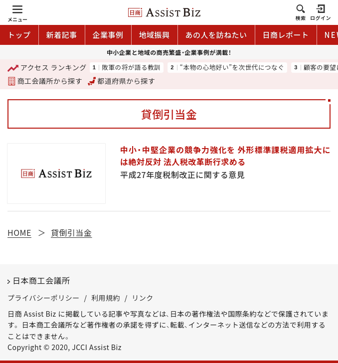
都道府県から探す (122, 81)
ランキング (47, 68)
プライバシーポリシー (43, 298)
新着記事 (61, 34)
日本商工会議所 (41, 280)
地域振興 (154, 34)
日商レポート (286, 34)
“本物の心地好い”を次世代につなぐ (232, 67)
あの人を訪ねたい (216, 34)
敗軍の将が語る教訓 (131, 67)
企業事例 (108, 34)
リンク (143, 298)
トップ (19, 34)
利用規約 (105, 298)
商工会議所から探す (44, 81)
